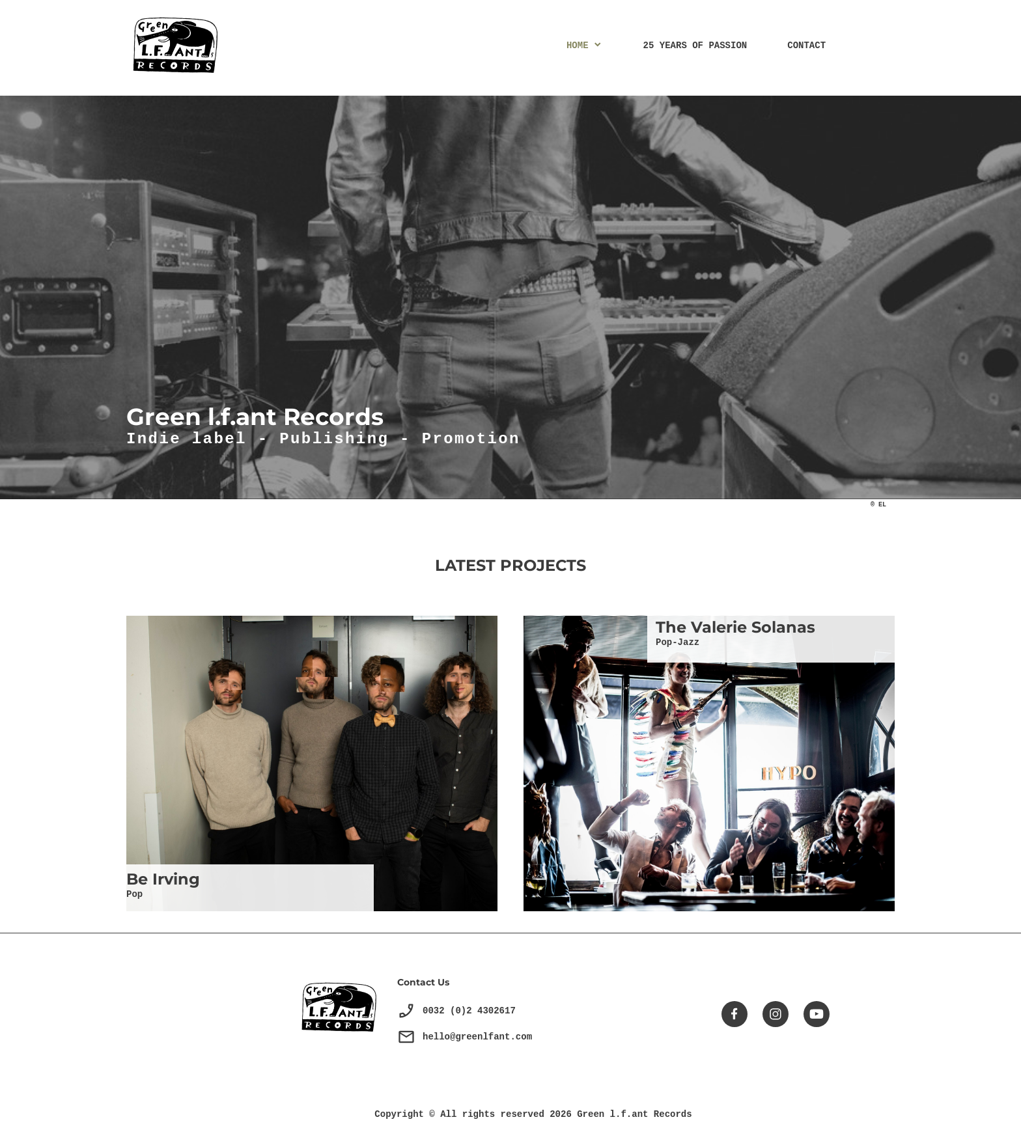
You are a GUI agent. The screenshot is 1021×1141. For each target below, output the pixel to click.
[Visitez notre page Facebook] (734, 1014)
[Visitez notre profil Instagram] (775, 1014)
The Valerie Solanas (735, 627)
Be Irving (163, 879)
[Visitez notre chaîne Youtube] (817, 1014)
